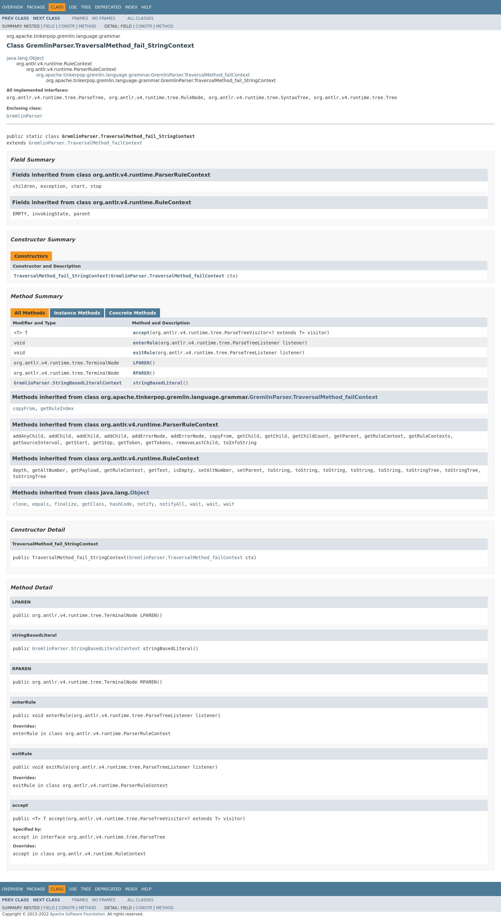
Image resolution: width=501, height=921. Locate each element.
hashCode (121, 504)
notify (145, 504)
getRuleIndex (57, 408)
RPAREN (141, 373)
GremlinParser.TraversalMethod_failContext (85, 142)
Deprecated (108, 7)
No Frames (103, 18)
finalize (65, 504)
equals (40, 504)
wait (195, 504)
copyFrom (24, 408)
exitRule (144, 352)
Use (73, 7)
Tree (86, 7)
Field (49, 26)
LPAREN (141, 362)
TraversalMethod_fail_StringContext (61, 275)
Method (87, 26)
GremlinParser (25, 116)
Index (131, 7)
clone (20, 504)
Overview (12, 7)
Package (36, 7)
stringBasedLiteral (158, 382)
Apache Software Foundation (77, 914)
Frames (80, 18)
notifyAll (172, 504)
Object (139, 493)
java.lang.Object (25, 58)
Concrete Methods (132, 313)
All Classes (140, 18)
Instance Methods (77, 313)
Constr (66, 26)
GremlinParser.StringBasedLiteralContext (68, 382)
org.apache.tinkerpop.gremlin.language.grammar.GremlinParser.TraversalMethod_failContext (143, 74)
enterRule (145, 342)
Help (146, 7)
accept (141, 332)
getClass (93, 504)
